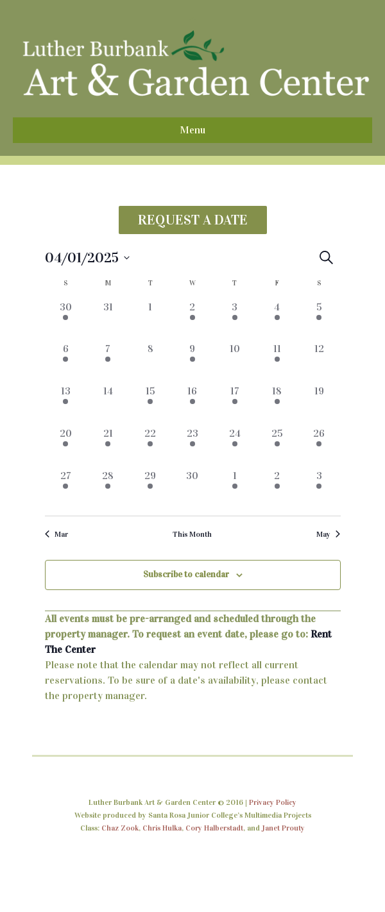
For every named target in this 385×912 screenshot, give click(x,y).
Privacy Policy (272, 802)
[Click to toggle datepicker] (87, 257)
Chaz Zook (120, 827)
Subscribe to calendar (186, 574)
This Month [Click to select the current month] (192, 534)
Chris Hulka (162, 827)
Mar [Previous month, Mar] (56, 534)
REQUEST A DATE (193, 219)
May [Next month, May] (328, 534)
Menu (192, 130)
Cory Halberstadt (214, 827)
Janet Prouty (283, 827)
